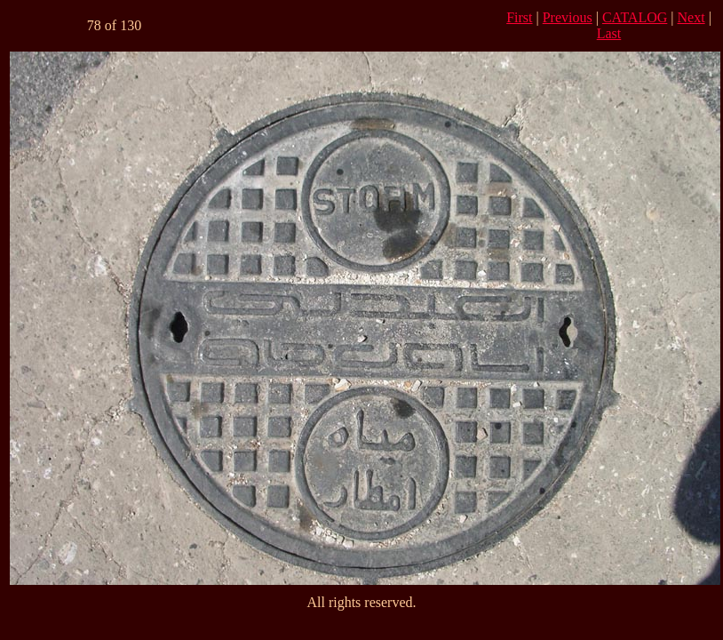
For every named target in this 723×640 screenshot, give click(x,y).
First (519, 17)
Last (609, 33)
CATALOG (634, 17)
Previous (567, 17)
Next (691, 17)
